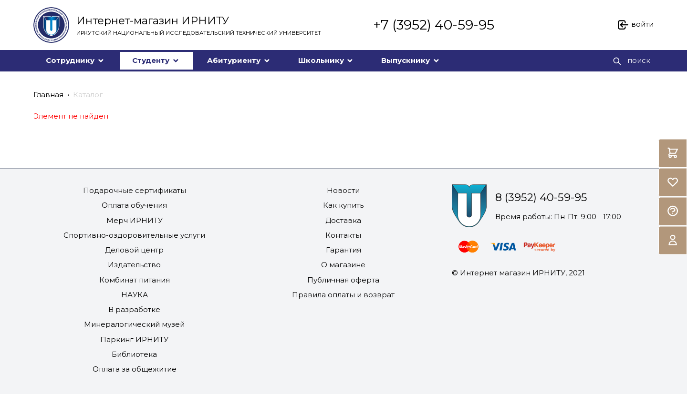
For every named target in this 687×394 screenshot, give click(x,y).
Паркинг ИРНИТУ (134, 339)
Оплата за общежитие (135, 369)
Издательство (134, 264)
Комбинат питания (134, 279)
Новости (343, 190)
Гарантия (343, 249)
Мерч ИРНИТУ (134, 220)
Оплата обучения (134, 205)
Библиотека (134, 354)
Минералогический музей (134, 324)
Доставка (343, 220)
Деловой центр (134, 249)
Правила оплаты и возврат (343, 294)
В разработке (134, 309)
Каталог (88, 94)
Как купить (343, 205)
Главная (48, 94)
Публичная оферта (343, 279)
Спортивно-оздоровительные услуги (134, 235)
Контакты (343, 235)
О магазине (343, 264)
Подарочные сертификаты (134, 190)
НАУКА (134, 294)
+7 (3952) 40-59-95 (433, 25)
